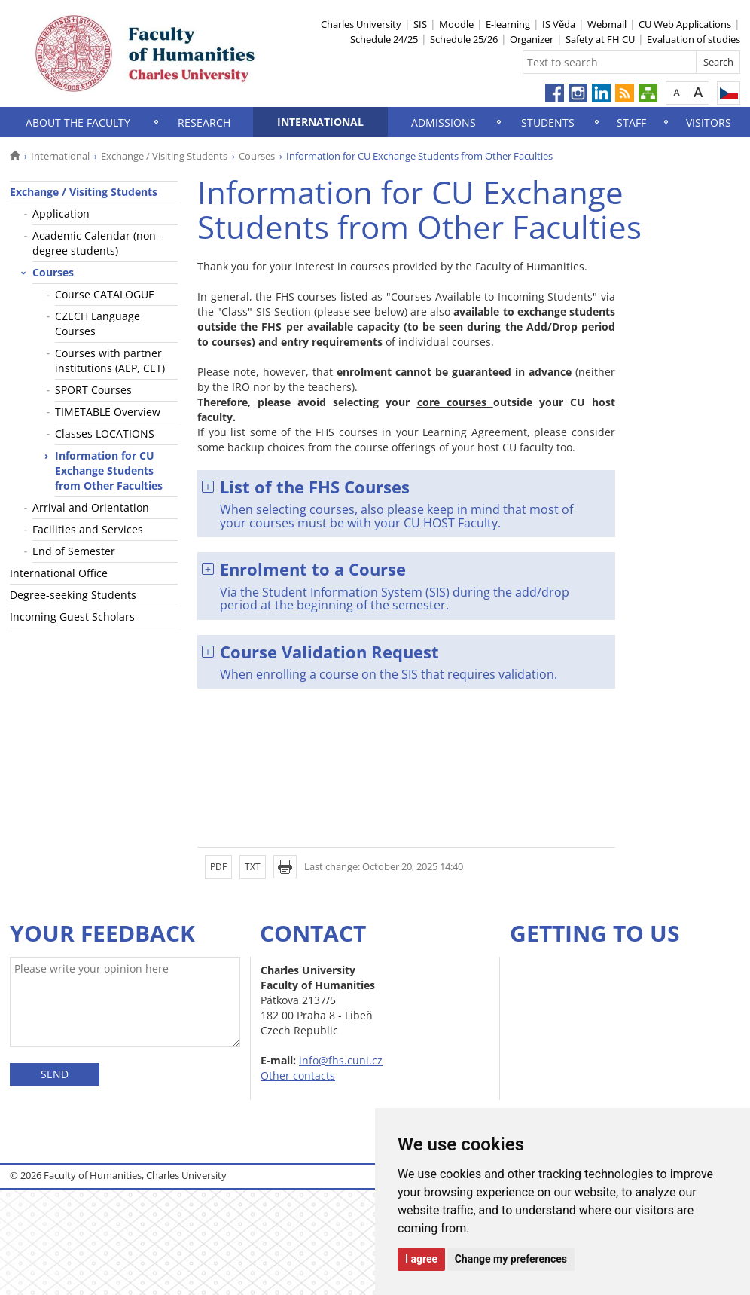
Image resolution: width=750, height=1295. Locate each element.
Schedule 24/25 (384, 39)
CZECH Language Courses (97, 323)
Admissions (443, 122)
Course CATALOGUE (104, 294)
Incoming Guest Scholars (72, 616)
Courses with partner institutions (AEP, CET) (110, 360)
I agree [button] (421, 1259)
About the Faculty (78, 122)
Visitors (708, 122)
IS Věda (558, 24)
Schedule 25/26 (464, 39)
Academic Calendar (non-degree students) (96, 243)
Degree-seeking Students (73, 595)
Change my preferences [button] (511, 1259)
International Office (59, 573)
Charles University (361, 24)
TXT (253, 866)
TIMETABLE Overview (107, 412)
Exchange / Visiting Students (164, 156)
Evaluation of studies (693, 39)
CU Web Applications (685, 24)
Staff (631, 122)
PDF (218, 866)
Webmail (607, 24)
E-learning (508, 24)
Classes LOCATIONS (104, 433)
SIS (420, 24)
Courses (257, 156)
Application (61, 213)
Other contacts (298, 1075)
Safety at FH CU (600, 39)
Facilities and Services (87, 529)
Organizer (531, 39)
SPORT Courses (93, 390)
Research (204, 122)
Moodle (456, 24)
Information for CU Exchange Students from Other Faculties (109, 470)
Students (548, 122)
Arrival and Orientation (90, 507)
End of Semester (73, 551)
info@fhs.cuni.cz (341, 1060)
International (320, 122)
